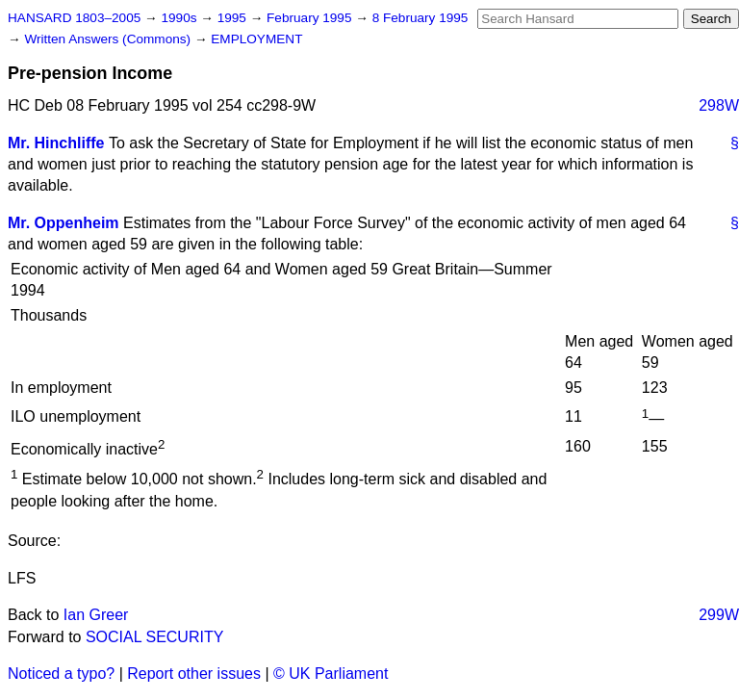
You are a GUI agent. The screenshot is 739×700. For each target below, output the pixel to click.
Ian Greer (96, 615)
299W (719, 615)
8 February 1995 (420, 18)
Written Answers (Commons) (109, 39)
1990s (180, 18)
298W (719, 105)
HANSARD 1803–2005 (74, 18)
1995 (233, 18)
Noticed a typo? (61, 673)
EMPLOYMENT (256, 39)
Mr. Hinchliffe (56, 143)
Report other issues (194, 673)
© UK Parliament (330, 673)
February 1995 (311, 18)
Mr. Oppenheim (63, 223)
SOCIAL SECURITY (154, 637)
